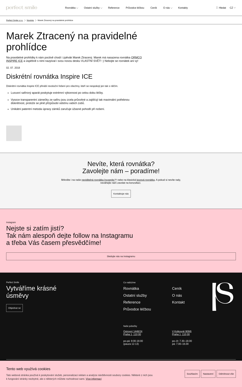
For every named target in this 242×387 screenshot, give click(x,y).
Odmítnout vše (226, 373)
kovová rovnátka (146, 180)
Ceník (153, 7)
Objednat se (14, 308)
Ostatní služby (92, 7)
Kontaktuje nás (121, 193)
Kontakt (178, 302)
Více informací (94, 379)
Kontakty (183, 7)
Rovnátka (70, 7)
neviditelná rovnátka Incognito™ (99, 180)
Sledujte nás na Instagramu (121, 256)
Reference (113, 7)
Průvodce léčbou (135, 7)
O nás (166, 7)
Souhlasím (192, 373)
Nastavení (208, 373)
